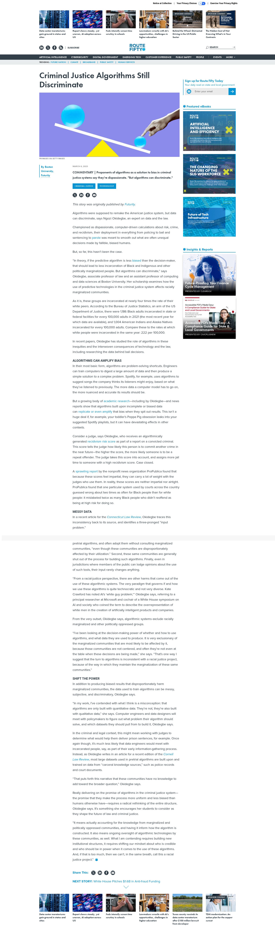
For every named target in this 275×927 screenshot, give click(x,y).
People (200, 57)
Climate (74, 62)
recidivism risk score (101, 441)
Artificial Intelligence (53, 57)
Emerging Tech (132, 57)
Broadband (89, 62)
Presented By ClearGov (198, 291)
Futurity (45, 175)
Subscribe (73, 47)
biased (136, 260)
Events (217, 57)
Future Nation (58, 62)
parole (96, 237)
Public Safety (184, 57)
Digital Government (105, 57)
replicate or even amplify (95, 411)
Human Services (126, 62)
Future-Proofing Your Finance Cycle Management (207, 285)
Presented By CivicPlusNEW (200, 334)
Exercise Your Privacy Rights (223, 3)
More (231, 57)
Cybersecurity (79, 57)
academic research (117, 401)
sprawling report (87, 471)
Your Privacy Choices (191, 3)
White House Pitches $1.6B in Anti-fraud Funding (126, 881)
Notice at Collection (162, 3)
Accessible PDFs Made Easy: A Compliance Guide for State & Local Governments (207, 326)
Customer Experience (158, 57)
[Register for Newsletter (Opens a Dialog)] (232, 91)
